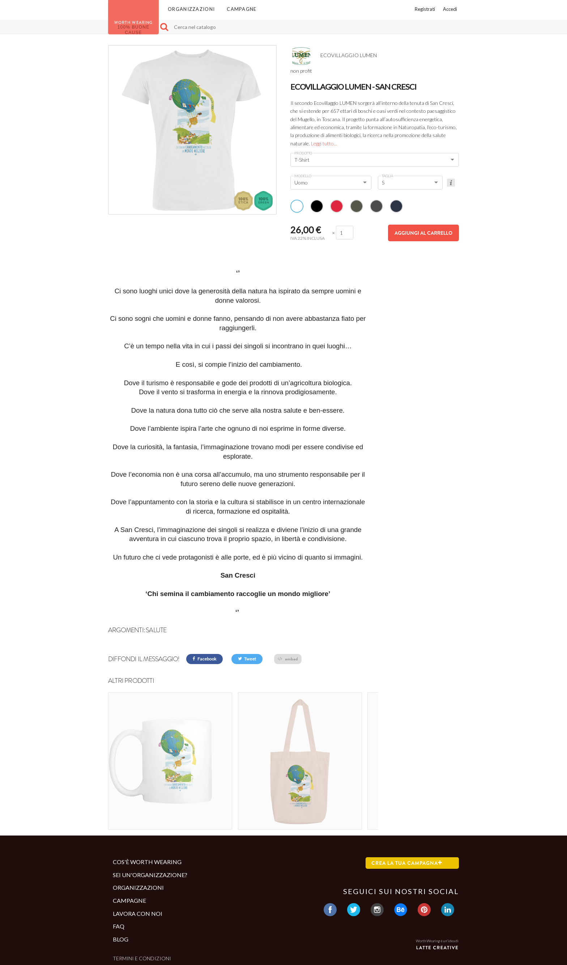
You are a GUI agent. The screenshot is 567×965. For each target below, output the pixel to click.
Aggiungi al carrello (423, 233)
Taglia (387, 176)
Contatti (125, 925)
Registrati (425, 9)
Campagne (241, 9)
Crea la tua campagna (406, 817)
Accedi (450, 9)
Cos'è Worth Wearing (147, 816)
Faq (118, 880)
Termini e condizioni (142, 913)
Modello (302, 176)
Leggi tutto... (324, 143)
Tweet (247, 659)
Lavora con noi (137, 867)
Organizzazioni (191, 9)
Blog (120, 893)
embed (288, 659)
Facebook (204, 659)
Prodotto (303, 153)
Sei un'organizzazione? (150, 829)
